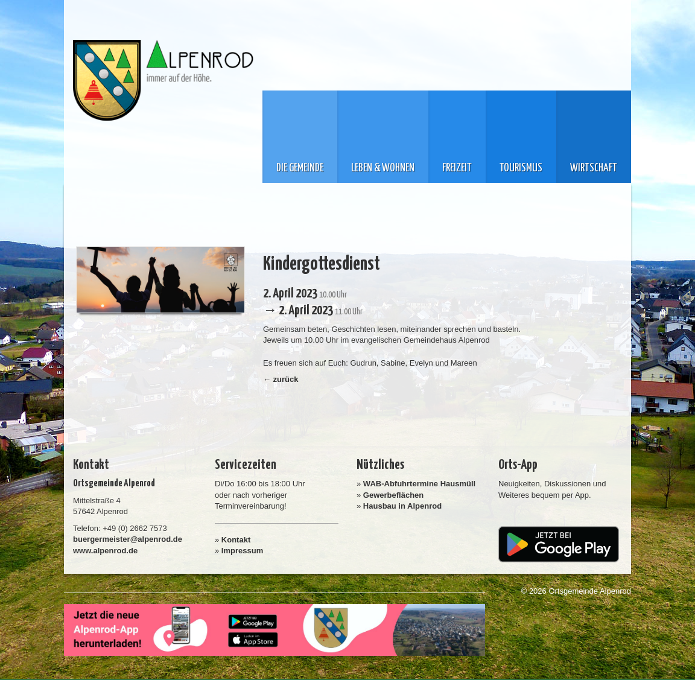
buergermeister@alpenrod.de (127, 539)
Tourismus (521, 168)
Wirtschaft (593, 168)
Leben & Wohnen (382, 168)
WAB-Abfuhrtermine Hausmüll (419, 483)
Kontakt (235, 539)
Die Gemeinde (299, 168)
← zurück (281, 379)
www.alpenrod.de (105, 550)
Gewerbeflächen (393, 495)
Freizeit (457, 168)
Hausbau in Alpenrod (402, 505)
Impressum (242, 550)
